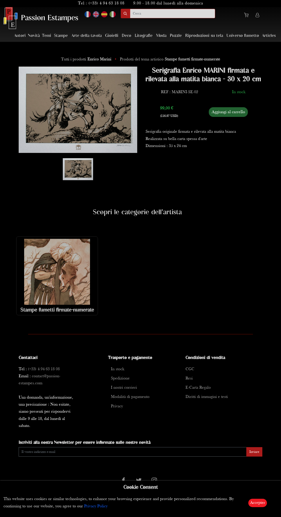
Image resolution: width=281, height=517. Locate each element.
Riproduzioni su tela (204, 35)
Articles (269, 35)
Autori (20, 35)
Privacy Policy (96, 506)
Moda (161, 35)
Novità (34, 35)
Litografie (144, 35)
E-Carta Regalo (198, 388)
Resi (189, 378)
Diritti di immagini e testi (207, 397)
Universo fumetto (243, 35)
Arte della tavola (86, 35)
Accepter (257, 503)
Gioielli (111, 35)
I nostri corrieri (124, 388)
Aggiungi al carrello (228, 112)
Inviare (254, 452)
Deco (126, 35)
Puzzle (176, 35)
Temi (46, 35)
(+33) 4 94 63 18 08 (106, 3)
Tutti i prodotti (86, 59)
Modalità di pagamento (130, 397)
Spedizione (120, 378)
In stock (117, 369)
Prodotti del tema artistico (170, 59)
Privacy (117, 406)
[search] (172, 13)
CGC (190, 369)
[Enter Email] (133, 452)
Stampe (61, 35)
